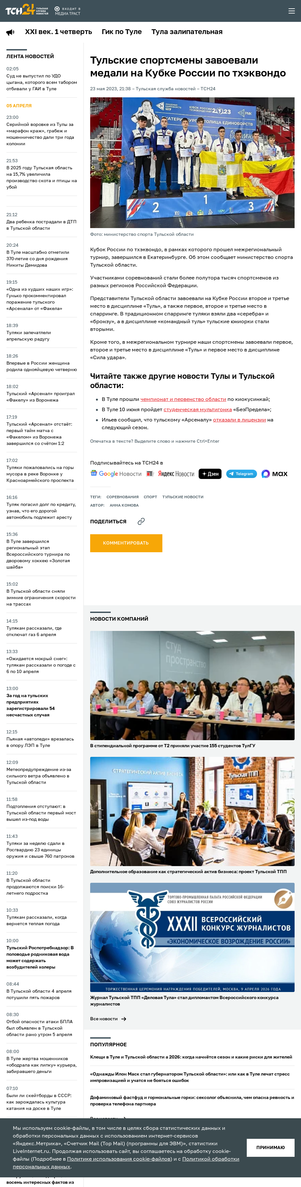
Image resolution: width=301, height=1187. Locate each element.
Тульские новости (182, 497)
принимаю (270, 1148)
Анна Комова (124, 506)
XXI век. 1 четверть (58, 32)
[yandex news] (170, 473)
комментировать (126, 543)
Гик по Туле (122, 32)
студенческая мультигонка (198, 409)
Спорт (150, 497)
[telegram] (241, 474)
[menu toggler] (292, 11)
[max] (275, 474)
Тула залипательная (187, 32)
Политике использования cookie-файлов (118, 1159)
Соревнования (123, 497)
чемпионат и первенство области (183, 399)
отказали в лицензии (239, 420)
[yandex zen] (210, 474)
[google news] (116, 473)
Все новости (104, 1019)
